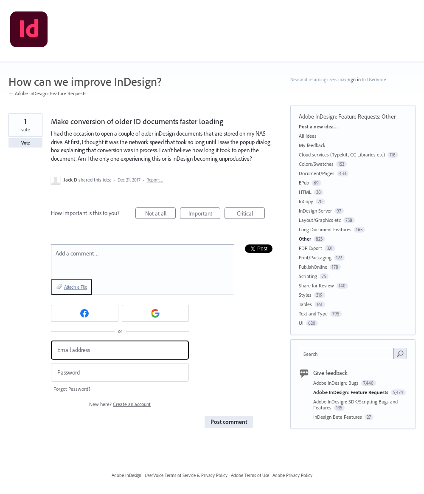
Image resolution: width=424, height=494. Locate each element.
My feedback (312, 145)
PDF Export (310, 248)
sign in (354, 79)
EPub (304, 182)
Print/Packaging (315, 257)
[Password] (120, 372)
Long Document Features (325, 229)
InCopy (306, 201)
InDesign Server (315, 210)
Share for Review (316, 285)
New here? (120, 404)
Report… (154, 180)
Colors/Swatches (316, 164)
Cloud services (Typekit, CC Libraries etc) (342, 154)
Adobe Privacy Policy (292, 475)
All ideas (308, 136)
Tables (305, 304)
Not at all (160, 214)
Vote (25, 143)
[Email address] (120, 350)
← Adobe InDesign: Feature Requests (47, 93)
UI (301, 323)
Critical (251, 214)
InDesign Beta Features (338, 417)
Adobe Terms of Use (250, 475)
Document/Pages (316, 173)
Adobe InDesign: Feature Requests (339, 116)
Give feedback (330, 373)
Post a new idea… (318, 126)
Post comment (229, 422)
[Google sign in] (155, 313)
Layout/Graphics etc (320, 220)
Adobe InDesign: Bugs (336, 383)
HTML (305, 192)
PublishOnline (313, 267)
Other (389, 116)
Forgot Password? (71, 389)
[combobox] (348, 353)
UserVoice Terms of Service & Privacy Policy (186, 475)
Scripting (308, 276)
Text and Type (313, 313)
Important (204, 214)
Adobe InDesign (126, 475)
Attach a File (75, 287)
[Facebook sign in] (84, 313)
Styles (305, 295)
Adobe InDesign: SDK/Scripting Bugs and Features (355, 404)
